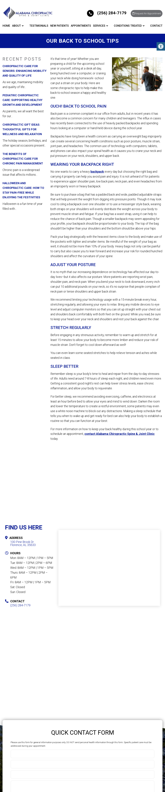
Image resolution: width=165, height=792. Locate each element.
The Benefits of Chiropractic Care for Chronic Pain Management (23, 158)
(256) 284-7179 (103, 13)
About (16, 26)
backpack (97, 171)
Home (6, 26)
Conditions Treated (128, 26)
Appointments (81, 26)
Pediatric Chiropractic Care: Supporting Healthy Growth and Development (22, 100)
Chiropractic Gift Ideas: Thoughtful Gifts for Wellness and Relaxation (22, 129)
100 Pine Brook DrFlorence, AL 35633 (23, 543)
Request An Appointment (145, 14)
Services (99, 26)
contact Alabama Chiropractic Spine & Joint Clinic (119, 434)
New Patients (59, 26)
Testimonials (38, 26)
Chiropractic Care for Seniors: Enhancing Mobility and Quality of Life (24, 70)
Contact (156, 26)
